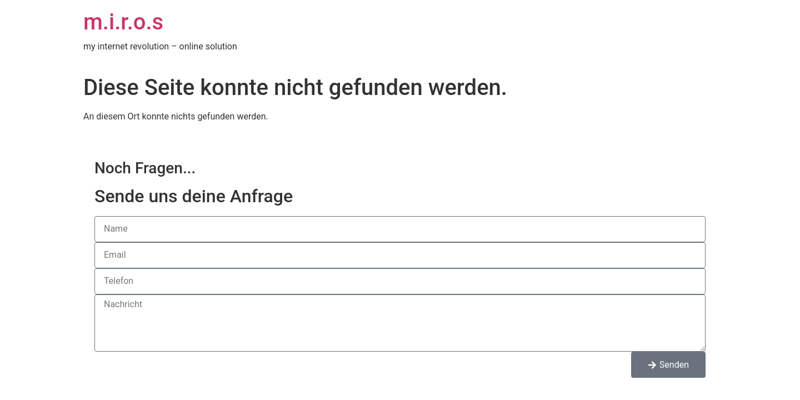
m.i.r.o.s (123, 22)
